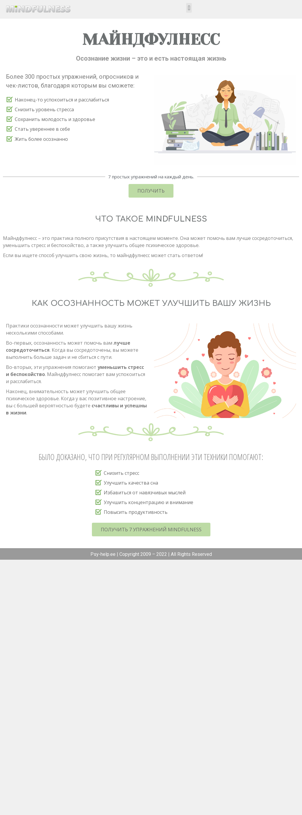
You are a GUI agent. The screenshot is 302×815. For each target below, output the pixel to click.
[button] (189, 8)
